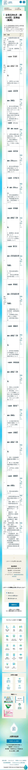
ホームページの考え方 (14, 764)
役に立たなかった (12, 598)
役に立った (11, 593)
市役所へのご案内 (14, 741)
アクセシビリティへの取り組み (18, 762)
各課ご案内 (4, 760)
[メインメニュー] (24, 2)
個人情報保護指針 (7, 762)
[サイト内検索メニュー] (20, 2)
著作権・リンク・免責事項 (21, 760)
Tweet (18, 579)
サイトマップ (11, 760)
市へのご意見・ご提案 (14, 750)
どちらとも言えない (13, 595)
